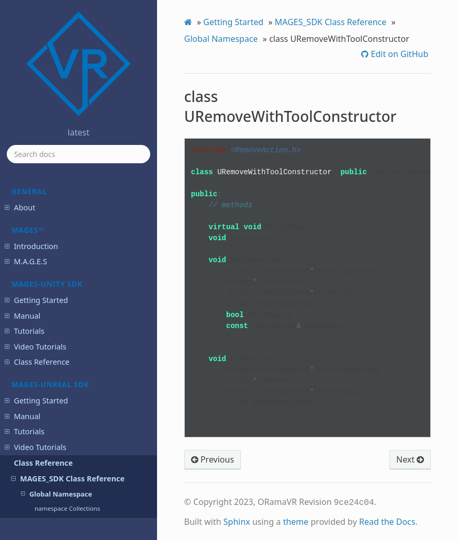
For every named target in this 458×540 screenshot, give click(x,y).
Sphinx (237, 520)
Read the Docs (387, 520)
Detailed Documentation (70, 334)
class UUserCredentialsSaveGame (75, 271)
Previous (212, 459)
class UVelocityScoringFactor (75, 290)
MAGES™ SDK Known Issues (58, 472)
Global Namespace (221, 38)
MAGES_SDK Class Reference (331, 22)
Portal (20, 418)
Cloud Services (35, 371)
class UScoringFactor (64, 224)
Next (410, 459)
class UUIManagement (67, 252)
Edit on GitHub (398, 54)
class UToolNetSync (62, 238)
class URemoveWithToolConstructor (81, 204)
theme (296, 520)
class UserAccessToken (67, 305)
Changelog (28, 510)
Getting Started (233, 22)
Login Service (32, 387)
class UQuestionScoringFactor (77, 185)
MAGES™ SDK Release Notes (59, 457)
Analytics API (32, 402)
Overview (48, 319)
